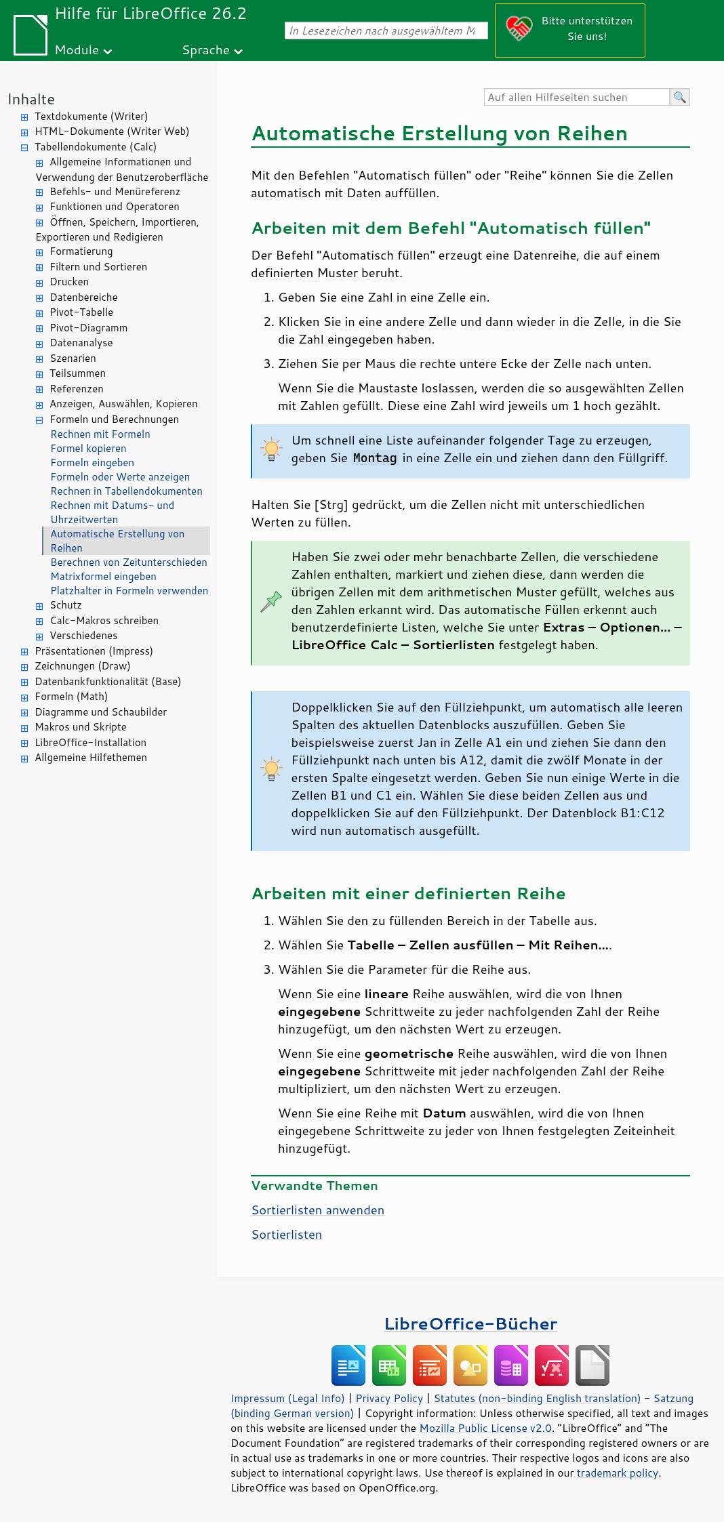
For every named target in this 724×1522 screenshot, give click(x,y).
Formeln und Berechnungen (114, 419)
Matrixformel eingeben (103, 576)
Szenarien (72, 358)
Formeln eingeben (92, 462)
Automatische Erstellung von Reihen (117, 541)
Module (76, 49)
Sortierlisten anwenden (317, 1209)
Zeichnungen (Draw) (83, 666)
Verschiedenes (83, 635)
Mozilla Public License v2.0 (485, 1427)
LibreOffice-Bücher (470, 1323)
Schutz (65, 605)
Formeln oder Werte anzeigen (120, 477)
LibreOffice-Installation (90, 742)
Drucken (69, 281)
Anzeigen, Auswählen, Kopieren (123, 403)
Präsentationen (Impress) (94, 651)
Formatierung (81, 251)
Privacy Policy (389, 1398)
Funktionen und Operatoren (114, 206)
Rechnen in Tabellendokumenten (126, 491)
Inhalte (31, 98)
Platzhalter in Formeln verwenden (129, 590)
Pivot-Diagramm (88, 328)
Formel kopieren (88, 448)
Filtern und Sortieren (98, 267)
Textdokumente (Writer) (91, 116)
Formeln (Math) (71, 696)
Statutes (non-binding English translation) (537, 1398)
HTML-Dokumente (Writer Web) (112, 131)
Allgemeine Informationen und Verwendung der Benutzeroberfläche (121, 169)
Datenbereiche (83, 297)
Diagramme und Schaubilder (101, 712)
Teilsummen (77, 373)
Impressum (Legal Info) (287, 1398)
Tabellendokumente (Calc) (96, 147)
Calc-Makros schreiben (104, 620)
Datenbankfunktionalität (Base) (108, 681)
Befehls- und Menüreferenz (114, 191)
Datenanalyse (81, 342)
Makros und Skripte (81, 727)
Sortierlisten (286, 1234)
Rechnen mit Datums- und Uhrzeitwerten (112, 512)
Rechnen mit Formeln (100, 434)
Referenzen (76, 389)
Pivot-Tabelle (81, 312)
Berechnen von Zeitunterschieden (128, 562)
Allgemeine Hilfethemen (91, 757)
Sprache (206, 49)
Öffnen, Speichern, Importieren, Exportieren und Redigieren (117, 230)
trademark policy (617, 1472)
